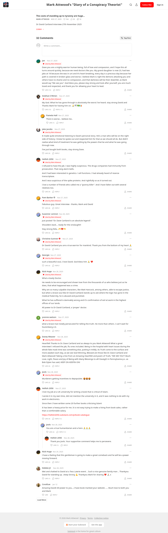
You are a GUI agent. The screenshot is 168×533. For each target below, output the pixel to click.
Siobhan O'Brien (49, 95)
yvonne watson (49, 317)
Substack (71, 531)
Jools (44, 372)
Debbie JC (46, 468)
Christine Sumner (50, 238)
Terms (90, 518)
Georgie (45, 255)
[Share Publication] (136, 4)
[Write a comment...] (87, 49)
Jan (43, 60)
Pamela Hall (51, 115)
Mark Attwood (42, 19)
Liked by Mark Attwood (52, 64)
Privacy (83, 518)
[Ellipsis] (130, 60)
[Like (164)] (66, 19)
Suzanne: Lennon (50, 214)
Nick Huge (47, 271)
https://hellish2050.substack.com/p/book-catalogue (66, 415)
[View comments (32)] (73, 19)
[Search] (130, 4)
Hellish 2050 (47, 159)
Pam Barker (47, 197)
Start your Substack (75, 524)
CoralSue (46, 484)
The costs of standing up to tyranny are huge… (60, 15)
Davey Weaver (48, 336)
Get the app (96, 524)
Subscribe (147, 4)
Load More (41, 500)
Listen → (40, 29)
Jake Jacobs (47, 129)
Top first (126, 38)
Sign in (160, 4)
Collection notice (101, 518)
